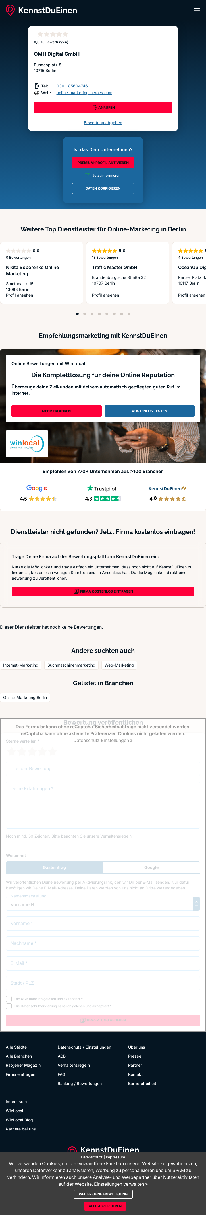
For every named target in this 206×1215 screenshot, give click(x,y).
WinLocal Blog (19, 1119)
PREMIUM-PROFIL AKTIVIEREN (103, 163)
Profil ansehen (40, 295)
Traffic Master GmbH (114, 267)
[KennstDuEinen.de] (41, 10)
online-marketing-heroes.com (84, 92)
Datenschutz (70, 1047)
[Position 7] (121, 314)
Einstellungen (98, 1047)
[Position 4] (99, 314)
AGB (62, 1056)
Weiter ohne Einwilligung (103, 1194)
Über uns (136, 1047)
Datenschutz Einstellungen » (103, 740)
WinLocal (14, 1110)
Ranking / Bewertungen (80, 1083)
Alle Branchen (19, 1056)
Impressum (16, 1101)
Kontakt (135, 1074)
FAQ (61, 1074)
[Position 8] (129, 314)
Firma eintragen (20, 1074)
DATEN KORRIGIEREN (103, 188)
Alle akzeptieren (105, 1206)
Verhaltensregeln (74, 1065)
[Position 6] (114, 314)
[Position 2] (84, 314)
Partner (135, 1065)
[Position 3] (92, 314)
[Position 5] (106, 314)
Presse (134, 1056)
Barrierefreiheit (142, 1083)
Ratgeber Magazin (23, 1065)
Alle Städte (16, 1047)
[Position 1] (77, 314)
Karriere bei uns (21, 1128)
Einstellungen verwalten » (121, 1184)
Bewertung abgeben (103, 122)
